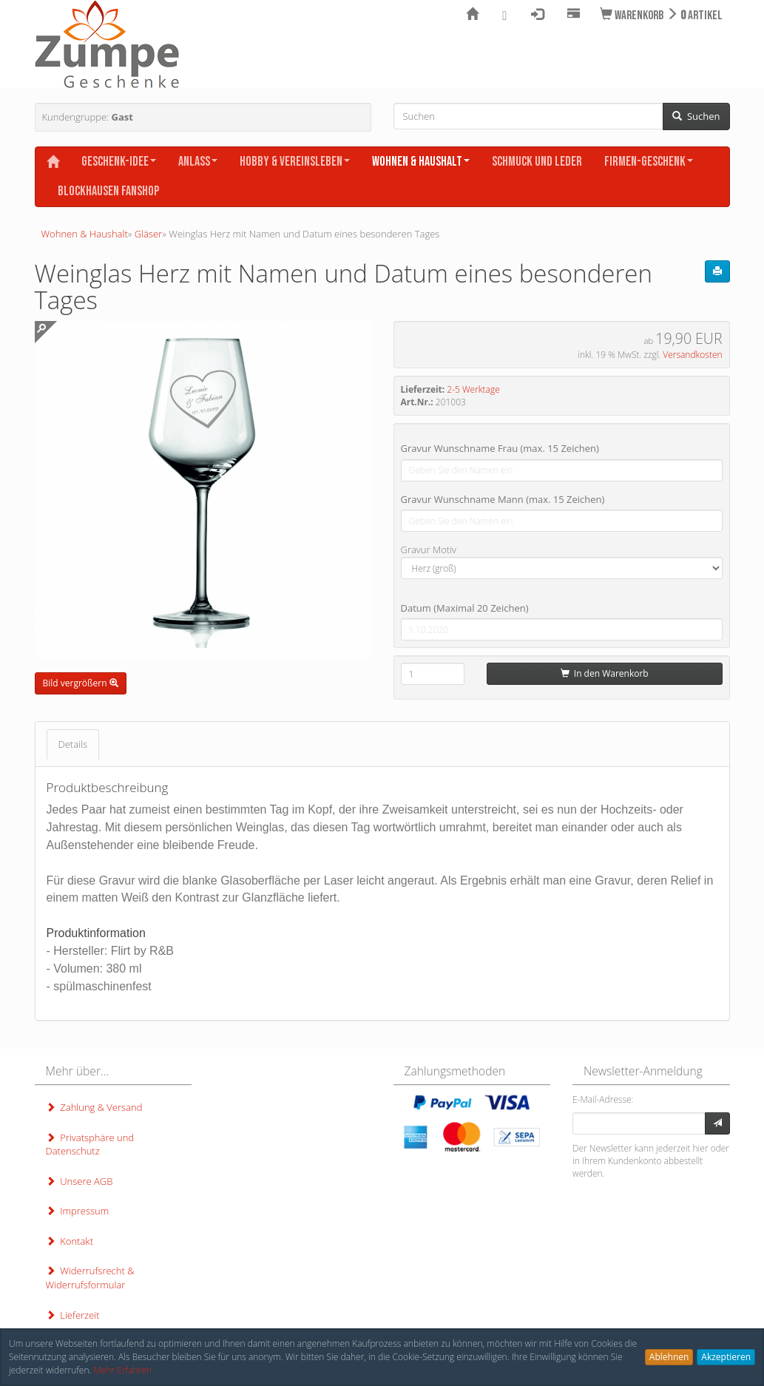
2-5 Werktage (473, 389)
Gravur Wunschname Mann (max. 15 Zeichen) (503, 499)
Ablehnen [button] (669, 1356)
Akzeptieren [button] (726, 1356)
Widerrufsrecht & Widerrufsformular (90, 1277)
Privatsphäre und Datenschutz (90, 1144)
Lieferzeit (73, 1315)
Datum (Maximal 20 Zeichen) (465, 608)
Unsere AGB (79, 1181)
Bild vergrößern (80, 683)
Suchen (696, 116)
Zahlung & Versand (94, 1107)
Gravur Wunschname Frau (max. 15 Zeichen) (500, 448)
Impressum (77, 1210)
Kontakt (69, 1241)
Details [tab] (73, 744)
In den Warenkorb (605, 673)
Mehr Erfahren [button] (122, 1370)
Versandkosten (692, 354)
